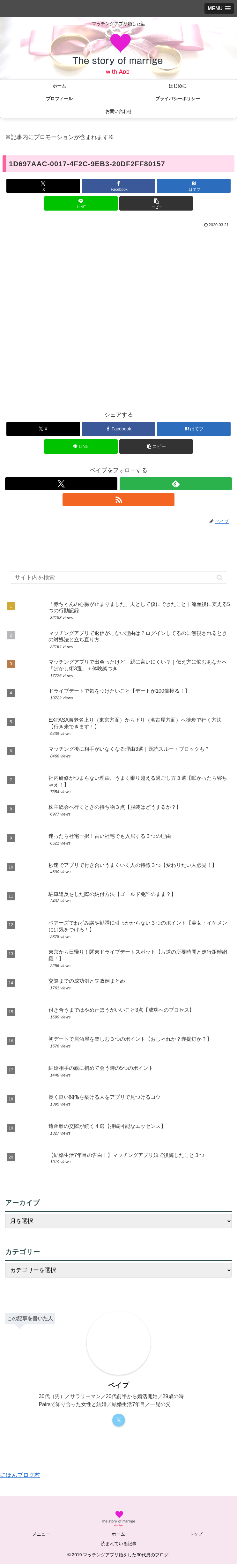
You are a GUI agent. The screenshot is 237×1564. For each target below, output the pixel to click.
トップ (196, 1534)
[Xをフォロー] (61, 483)
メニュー (41, 1534)
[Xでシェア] (43, 186)
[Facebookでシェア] (118, 186)
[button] (156, 203)
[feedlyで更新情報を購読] (176, 483)
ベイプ (118, 1385)
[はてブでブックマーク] (194, 186)
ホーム (118, 1534)
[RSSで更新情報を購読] (119, 499)
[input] (118, 577)
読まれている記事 (119, 1543)
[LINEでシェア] (81, 203)
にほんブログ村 (20, 1475)
